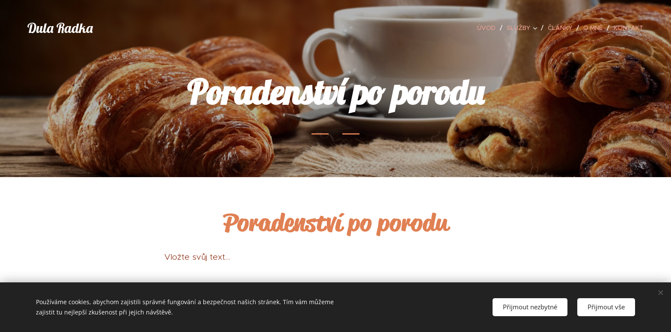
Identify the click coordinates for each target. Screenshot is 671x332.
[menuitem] (488, 28)
